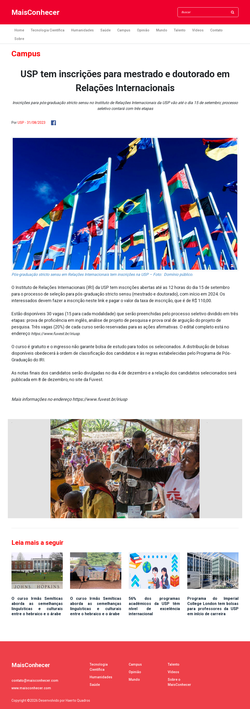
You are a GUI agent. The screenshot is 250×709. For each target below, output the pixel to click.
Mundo (161, 30)
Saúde (105, 30)
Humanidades (82, 30)
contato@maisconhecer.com (34, 680)
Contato (216, 30)
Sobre (19, 39)
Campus (123, 30)
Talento (180, 30)
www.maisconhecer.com (31, 688)
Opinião (143, 30)
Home (19, 30)
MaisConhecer (35, 12)
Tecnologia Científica (47, 30)
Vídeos (198, 30)
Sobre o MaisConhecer (179, 682)
